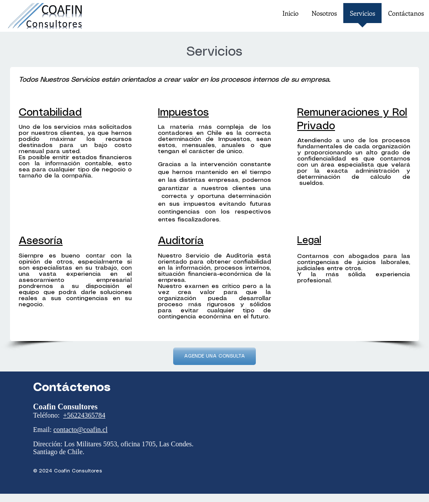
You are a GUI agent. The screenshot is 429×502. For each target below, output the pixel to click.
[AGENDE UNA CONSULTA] (214, 356)
